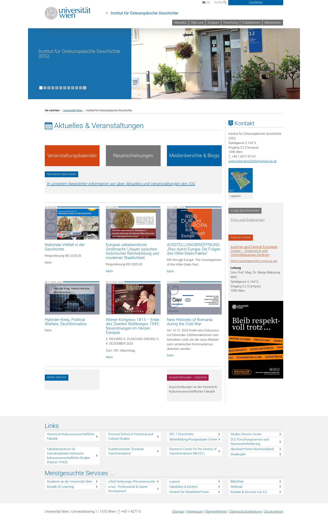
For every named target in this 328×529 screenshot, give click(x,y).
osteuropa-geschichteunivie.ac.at (252, 161)
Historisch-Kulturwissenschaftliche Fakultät (70, 436)
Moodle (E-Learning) (60, 487)
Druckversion (273, 512)
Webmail (236, 487)
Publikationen (251, 22)
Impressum (195, 512)
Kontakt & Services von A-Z (249, 492)
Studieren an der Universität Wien (69, 481)
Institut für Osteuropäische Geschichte (144, 13)
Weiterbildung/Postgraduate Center (193, 439)
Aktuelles (180, 22)
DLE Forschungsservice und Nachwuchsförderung (250, 442)
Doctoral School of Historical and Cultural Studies (130, 436)
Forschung (230, 22)
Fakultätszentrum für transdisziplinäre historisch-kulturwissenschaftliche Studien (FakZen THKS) (68, 455)
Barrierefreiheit (216, 512)
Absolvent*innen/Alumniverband (252, 449)
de (206, 2)
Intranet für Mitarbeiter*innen (189, 492)
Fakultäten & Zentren (183, 487)
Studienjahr (238, 454)
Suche (220, 2)
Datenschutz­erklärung (245, 512)
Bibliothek (237, 481)
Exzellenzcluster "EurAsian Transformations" (126, 451)
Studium (213, 22)
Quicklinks (256, 2)
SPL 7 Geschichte (181, 434)
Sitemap (178, 512)
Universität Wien (73, 110)
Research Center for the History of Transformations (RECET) (193, 451)
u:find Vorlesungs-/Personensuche (131, 481)
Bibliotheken (273, 22)
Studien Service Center (246, 434)
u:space (174, 481)
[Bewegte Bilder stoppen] (84, 87)
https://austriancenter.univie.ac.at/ (254, 261)
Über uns (197, 22)
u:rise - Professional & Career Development (128, 489)
